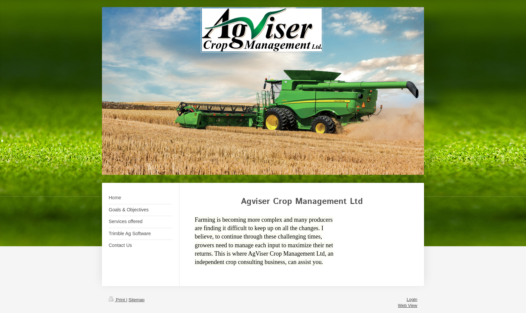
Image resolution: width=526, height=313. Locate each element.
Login (412, 299)
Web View (407, 305)
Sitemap (136, 299)
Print (117, 299)
